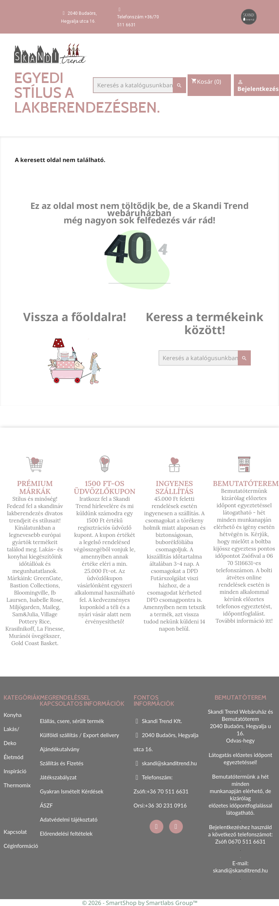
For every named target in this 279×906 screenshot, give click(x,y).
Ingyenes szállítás (174, 487)
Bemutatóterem (246, 483)
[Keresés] (139, 85)
